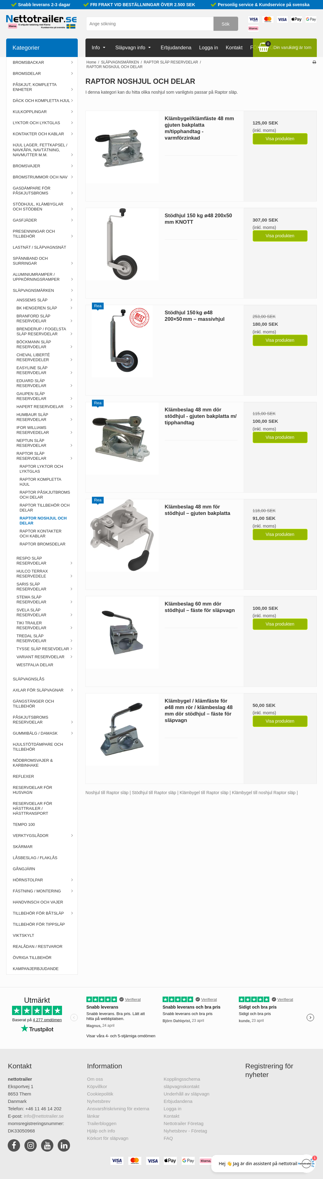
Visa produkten (280, 138)
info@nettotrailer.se (44, 1116)
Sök (226, 24)
